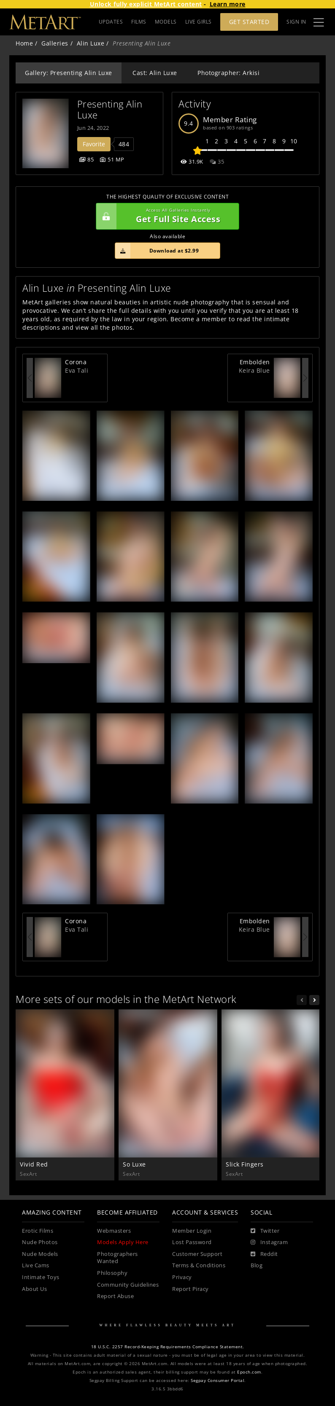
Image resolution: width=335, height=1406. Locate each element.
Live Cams (35, 1265)
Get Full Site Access (165, 216)
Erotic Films (37, 1230)
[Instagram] (269, 1242)
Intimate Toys (40, 1277)
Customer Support (197, 1254)
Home (24, 43)
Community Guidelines (128, 1284)
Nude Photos (40, 1242)
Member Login (191, 1230)
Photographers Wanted (117, 1257)
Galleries (54, 43)
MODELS (166, 21)
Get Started (249, 22)
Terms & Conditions (198, 1265)
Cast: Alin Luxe (154, 73)
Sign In (296, 21)
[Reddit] (264, 1254)
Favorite (94, 144)
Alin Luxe (91, 43)
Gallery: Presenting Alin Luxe (68, 73)
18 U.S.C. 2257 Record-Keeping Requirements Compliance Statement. (167, 1347)
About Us (34, 1289)
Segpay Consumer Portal (217, 1380)
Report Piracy (190, 1289)
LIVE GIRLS (198, 21)
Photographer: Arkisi (228, 73)
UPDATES (111, 21)
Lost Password (192, 1242)
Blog (256, 1265)
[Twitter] (265, 1231)
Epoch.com (249, 1372)
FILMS (138, 21)
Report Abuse (115, 1296)
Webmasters (114, 1230)
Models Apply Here (123, 1242)
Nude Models (40, 1254)
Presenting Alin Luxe (111, 109)
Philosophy (112, 1273)
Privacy (182, 1277)
